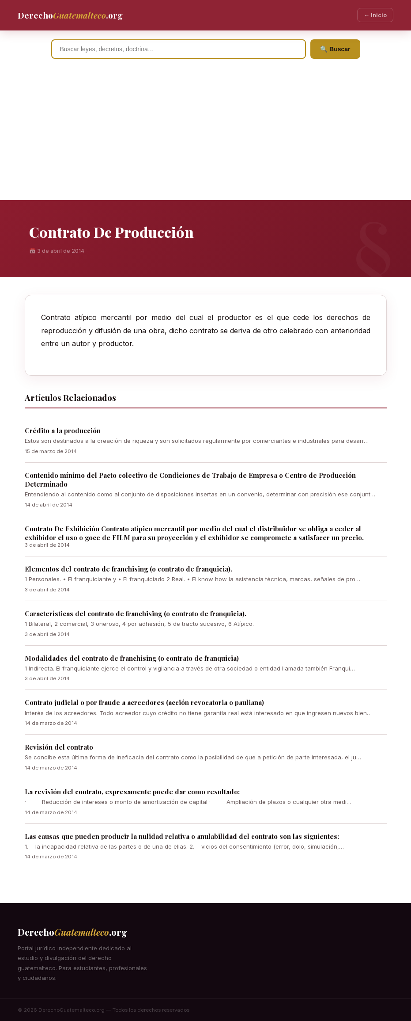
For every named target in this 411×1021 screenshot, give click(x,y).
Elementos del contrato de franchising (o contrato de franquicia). (128, 568)
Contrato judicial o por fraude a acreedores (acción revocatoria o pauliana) (144, 702)
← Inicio (375, 15)
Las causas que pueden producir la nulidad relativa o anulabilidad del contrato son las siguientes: (182, 836)
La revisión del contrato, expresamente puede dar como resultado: (132, 791)
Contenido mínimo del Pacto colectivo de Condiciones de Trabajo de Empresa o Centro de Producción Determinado (190, 479)
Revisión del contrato (59, 747)
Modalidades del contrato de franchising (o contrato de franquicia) (132, 658)
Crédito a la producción (63, 430)
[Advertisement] (205, 134)
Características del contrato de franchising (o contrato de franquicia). (135, 613)
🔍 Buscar (335, 49)
